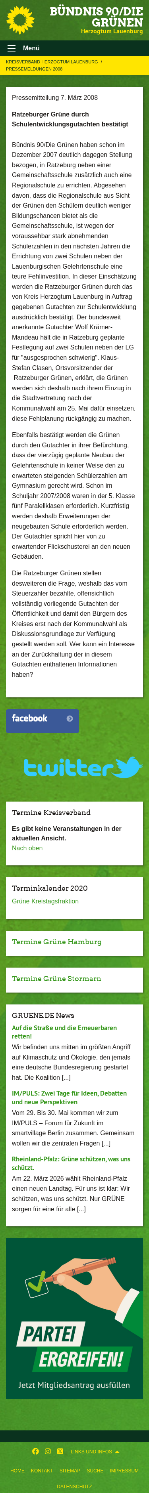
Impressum (124, 1471)
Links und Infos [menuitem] (91, 1452)
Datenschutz (74, 1486)
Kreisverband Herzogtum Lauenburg (52, 61)
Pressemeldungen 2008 (34, 69)
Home (17, 1471)
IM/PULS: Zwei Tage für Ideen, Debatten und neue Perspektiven (69, 1097)
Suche (95, 1471)
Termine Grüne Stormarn (56, 978)
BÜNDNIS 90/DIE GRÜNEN (96, 17)
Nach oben (27, 848)
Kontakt (42, 1471)
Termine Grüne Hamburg (57, 941)
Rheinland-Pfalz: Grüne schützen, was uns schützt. (71, 1163)
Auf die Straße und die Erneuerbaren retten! (64, 1032)
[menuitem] (17, 1469)
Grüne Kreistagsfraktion (45, 901)
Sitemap (70, 1471)
